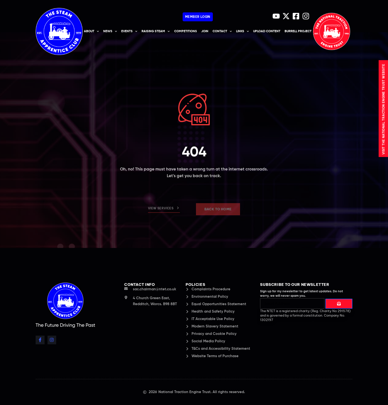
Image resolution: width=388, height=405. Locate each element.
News (110, 31)
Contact (222, 31)
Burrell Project (298, 31)
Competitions (185, 31)
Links (242, 31)
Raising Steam (156, 31)
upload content (266, 31)
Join (204, 31)
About (91, 31)
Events (129, 31)
